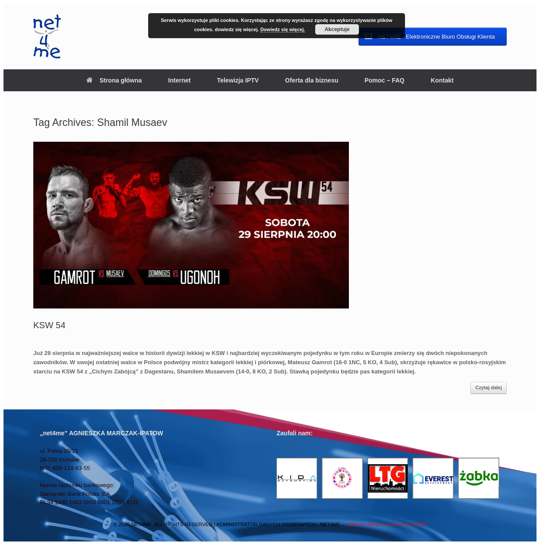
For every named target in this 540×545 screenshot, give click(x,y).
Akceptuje (336, 29)
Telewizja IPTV (238, 80)
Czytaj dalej (488, 387)
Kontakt (442, 80)
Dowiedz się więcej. (282, 29)
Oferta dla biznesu (311, 80)
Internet (179, 80)
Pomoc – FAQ (385, 80)
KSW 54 (49, 325)
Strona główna (114, 80)
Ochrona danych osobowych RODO (386, 524)
